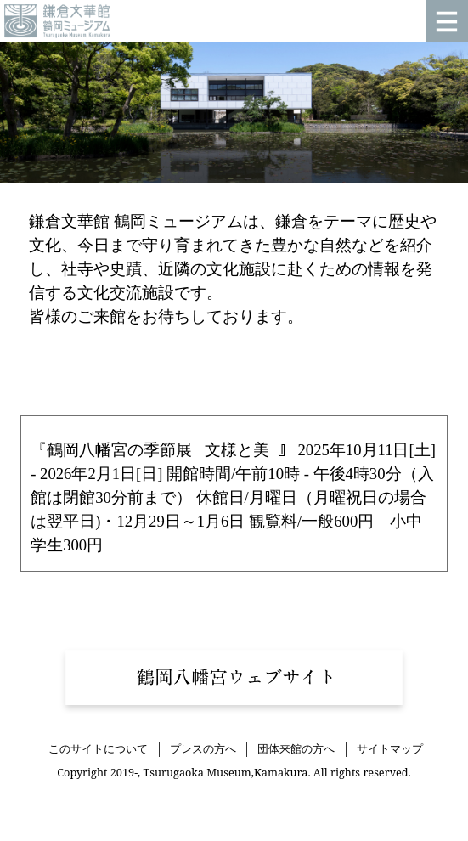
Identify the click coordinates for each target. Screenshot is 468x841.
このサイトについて (98, 749)
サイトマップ (390, 749)
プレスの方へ (203, 749)
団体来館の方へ (296, 749)
